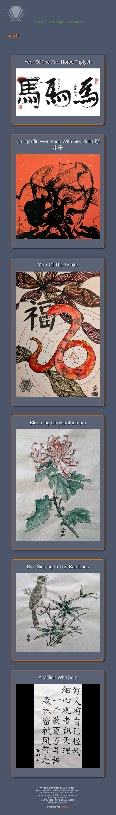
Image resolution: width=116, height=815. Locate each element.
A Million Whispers (57, 677)
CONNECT (75, 22)
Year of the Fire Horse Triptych (58, 62)
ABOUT (38, 22)
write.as (65, 807)
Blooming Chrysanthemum (58, 422)
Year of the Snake (58, 264)
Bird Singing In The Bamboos (58, 566)
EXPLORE (56, 22)
